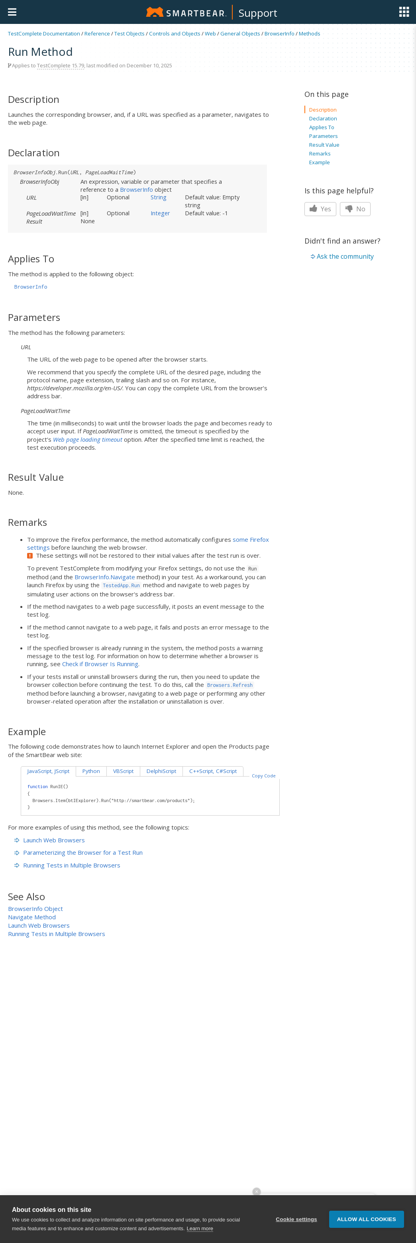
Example (319, 162)
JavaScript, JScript (48, 771)
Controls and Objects (174, 33)
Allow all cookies (366, 1220)
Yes (320, 209)
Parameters (323, 136)
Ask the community (345, 256)
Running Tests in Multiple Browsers (67, 865)
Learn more (200, 1229)
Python (91, 771)
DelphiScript (161, 771)
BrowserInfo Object (35, 909)
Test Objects (129, 33)
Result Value (324, 144)
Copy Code (264, 776)
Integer (160, 213)
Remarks (320, 153)
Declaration (323, 118)
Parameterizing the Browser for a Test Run (78, 852)
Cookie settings (296, 1220)
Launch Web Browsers (49, 840)
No (355, 209)
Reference (97, 33)
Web (210, 33)
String (159, 197)
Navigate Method (32, 917)
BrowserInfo (279, 33)
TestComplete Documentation (44, 33)
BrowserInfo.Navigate (105, 577)
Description (323, 109)
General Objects (240, 33)
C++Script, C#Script (213, 771)
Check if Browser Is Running (100, 664)
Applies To (321, 127)
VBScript (123, 771)
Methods (309, 33)
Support (258, 13)
